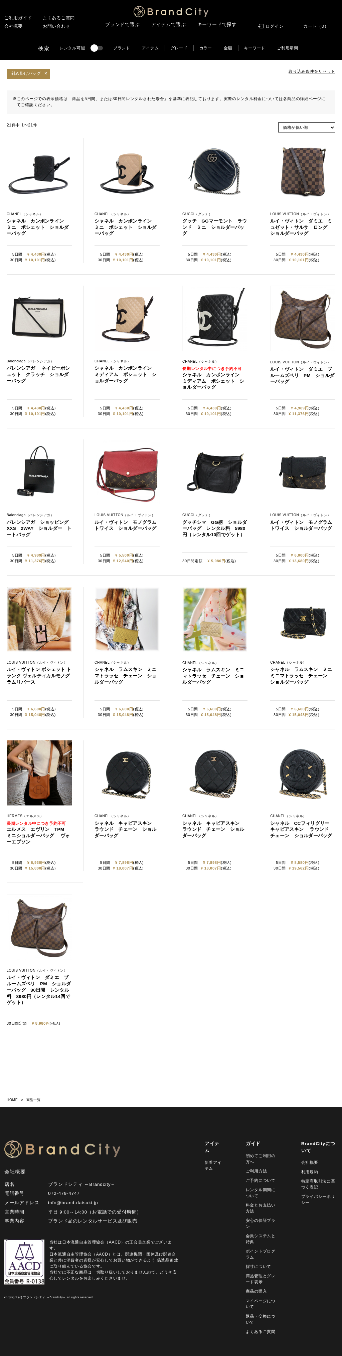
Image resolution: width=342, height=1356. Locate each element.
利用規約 (309, 1171)
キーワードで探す (217, 24)
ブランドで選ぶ (122, 24)
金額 (228, 48)
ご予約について (261, 1180)
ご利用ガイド (18, 17)
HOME (12, 1100)
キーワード (255, 48)
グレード (179, 48)
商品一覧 (33, 1100)
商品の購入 (256, 1291)
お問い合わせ (56, 26)
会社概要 (13, 26)
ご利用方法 (256, 1171)
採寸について (258, 1266)
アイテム (150, 48)
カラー (205, 48)
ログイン (275, 26)
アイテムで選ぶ (168, 24)
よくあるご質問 (59, 17)
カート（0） (316, 26)
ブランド (121, 48)
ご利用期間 (287, 48)
